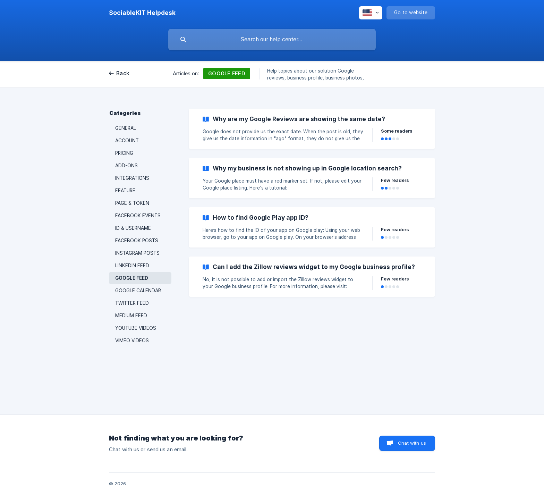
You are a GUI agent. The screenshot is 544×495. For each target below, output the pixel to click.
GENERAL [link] (125, 128)
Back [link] (122, 73)
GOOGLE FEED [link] (131, 278)
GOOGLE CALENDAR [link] (138, 290)
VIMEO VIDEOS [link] (132, 340)
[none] (142, 12)
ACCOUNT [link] (127, 140)
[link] (312, 129)
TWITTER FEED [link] (132, 303)
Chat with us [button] (412, 443)
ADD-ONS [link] (126, 165)
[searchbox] (272, 39)
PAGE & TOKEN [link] (132, 203)
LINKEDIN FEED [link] (132, 265)
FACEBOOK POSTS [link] (136, 240)
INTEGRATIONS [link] (132, 178)
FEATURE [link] (125, 190)
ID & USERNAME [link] (133, 228)
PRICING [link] (124, 153)
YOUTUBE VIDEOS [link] (135, 328)
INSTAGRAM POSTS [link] (137, 253)
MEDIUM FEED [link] (131, 315)
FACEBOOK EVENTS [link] (138, 215)
